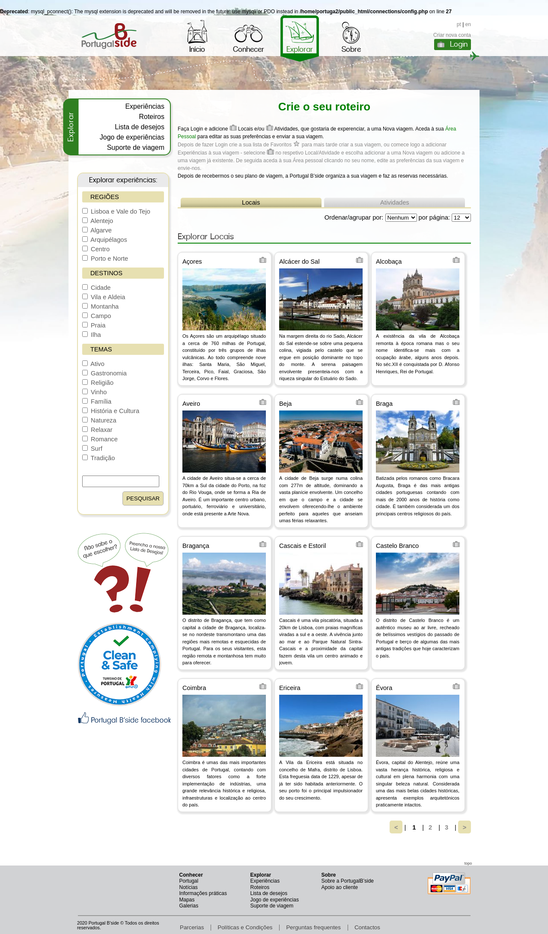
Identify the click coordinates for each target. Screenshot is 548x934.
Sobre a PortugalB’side (348, 881)
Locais (251, 202)
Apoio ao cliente (340, 887)
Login (459, 44)
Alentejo (97, 220)
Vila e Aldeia (103, 297)
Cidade (96, 287)
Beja (285, 403)
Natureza (99, 420)
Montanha (100, 306)
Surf (92, 448)
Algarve (97, 230)
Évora (384, 687)
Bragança (195, 545)
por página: (434, 217)
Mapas (187, 900)
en (468, 24)
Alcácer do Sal (299, 261)
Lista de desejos (139, 127)
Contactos (367, 927)
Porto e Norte (105, 258)
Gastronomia (104, 373)
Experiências (144, 106)
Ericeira (290, 687)
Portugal (189, 881)
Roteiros (151, 116)
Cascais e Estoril (302, 545)
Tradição (98, 458)
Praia (93, 325)
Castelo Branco (397, 545)
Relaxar (97, 429)
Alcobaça (389, 261)
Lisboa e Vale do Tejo (116, 211)
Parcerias (192, 927)
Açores (192, 261)
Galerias (189, 906)
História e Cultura (110, 411)
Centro (96, 249)
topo (468, 863)
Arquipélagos (104, 239)
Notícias (188, 887)
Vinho (94, 392)
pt (459, 24)
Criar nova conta (452, 35)
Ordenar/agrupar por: (354, 217)
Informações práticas (203, 893)
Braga (384, 403)
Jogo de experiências (132, 137)
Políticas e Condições (244, 927)
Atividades (394, 202)
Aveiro (191, 403)
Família (96, 401)
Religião (97, 382)
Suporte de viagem (135, 147)
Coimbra (194, 687)
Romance (100, 439)
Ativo (93, 363)
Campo (96, 315)
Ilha (91, 334)
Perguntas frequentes (313, 927)
